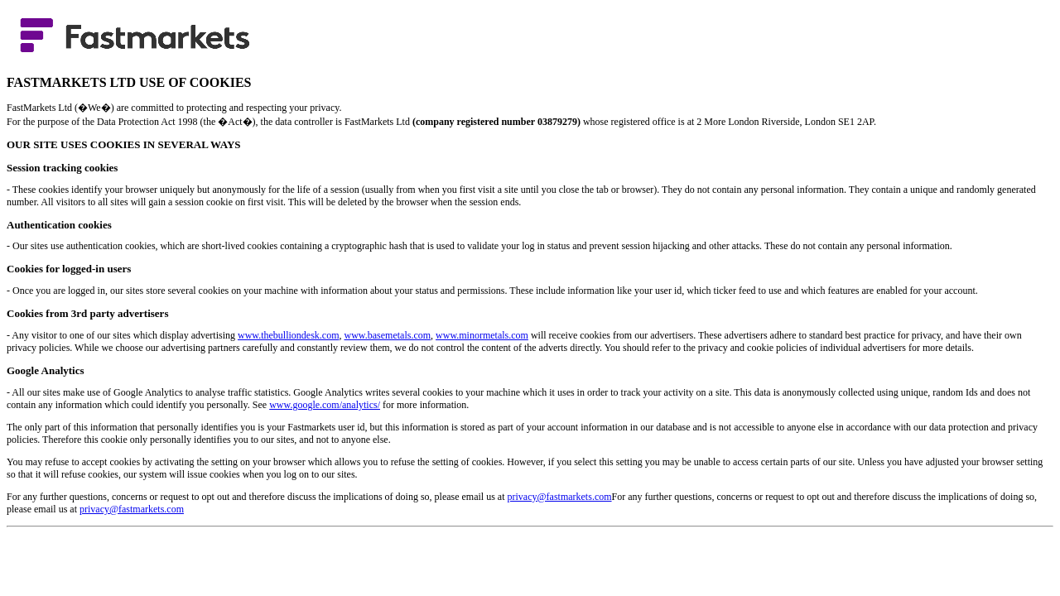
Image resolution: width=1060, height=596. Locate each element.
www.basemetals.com (387, 335)
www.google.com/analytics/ (324, 405)
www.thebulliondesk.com (289, 335)
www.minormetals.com (482, 335)
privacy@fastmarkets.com (560, 496)
